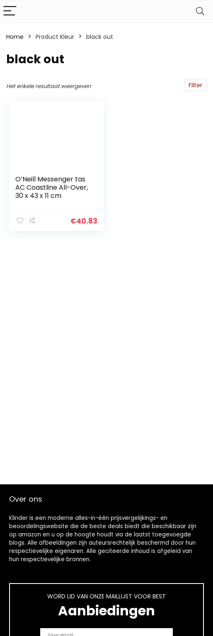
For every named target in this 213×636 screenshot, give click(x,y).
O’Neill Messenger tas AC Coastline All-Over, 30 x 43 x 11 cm (51, 187)
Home (15, 37)
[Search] (200, 11)
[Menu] (10, 11)
